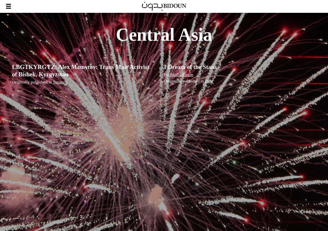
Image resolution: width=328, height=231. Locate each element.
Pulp (209, 81)
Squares (60, 82)
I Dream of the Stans (190, 67)
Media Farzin (181, 74)
